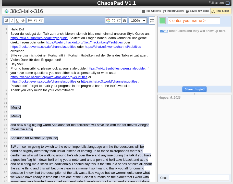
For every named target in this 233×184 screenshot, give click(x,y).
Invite (164, 31)
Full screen (216, 3)
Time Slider (220, 10)
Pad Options (151, 10)
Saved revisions (197, 10)
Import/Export (173, 10)
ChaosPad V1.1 (116, 3)
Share (194, 89)
